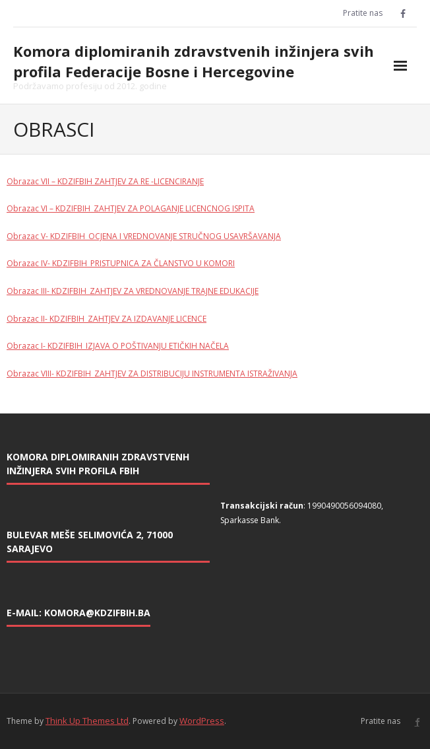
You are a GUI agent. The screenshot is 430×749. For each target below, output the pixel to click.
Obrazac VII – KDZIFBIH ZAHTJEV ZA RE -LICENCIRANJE (105, 181)
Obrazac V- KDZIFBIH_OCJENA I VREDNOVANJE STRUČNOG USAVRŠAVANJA (144, 236)
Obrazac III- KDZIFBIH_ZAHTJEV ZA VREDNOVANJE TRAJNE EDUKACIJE (133, 291)
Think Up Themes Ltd (87, 721)
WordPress (201, 721)
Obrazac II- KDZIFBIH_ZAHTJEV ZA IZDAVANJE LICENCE (106, 318)
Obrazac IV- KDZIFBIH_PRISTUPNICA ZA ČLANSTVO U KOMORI (121, 263)
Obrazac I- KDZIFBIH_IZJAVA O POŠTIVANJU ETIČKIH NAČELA (118, 345)
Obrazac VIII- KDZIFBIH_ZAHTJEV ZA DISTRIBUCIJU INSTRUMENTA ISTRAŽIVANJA (152, 373)
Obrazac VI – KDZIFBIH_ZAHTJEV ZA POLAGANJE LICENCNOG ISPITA (131, 208)
